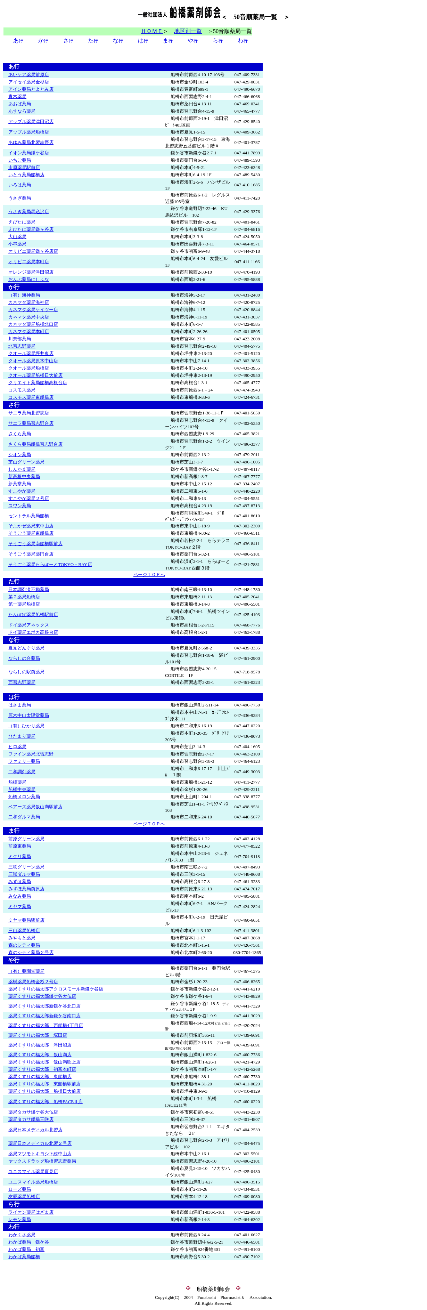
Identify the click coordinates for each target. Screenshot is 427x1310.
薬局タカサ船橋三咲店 (31, 1119)
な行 (13, 640)
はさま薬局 (19, 704)
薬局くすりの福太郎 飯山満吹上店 (44, 1062)
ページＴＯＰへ (149, 574)
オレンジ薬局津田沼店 (31, 272)
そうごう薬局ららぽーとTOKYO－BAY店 (50, 564)
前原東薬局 (19, 846)
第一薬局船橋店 (24, 604)
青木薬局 (17, 96)
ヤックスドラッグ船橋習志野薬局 (42, 1161)
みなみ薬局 (19, 896)
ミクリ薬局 (19, 856)
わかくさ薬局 (21, 1234)
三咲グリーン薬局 (26, 867)
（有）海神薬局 (24, 295)
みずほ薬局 (19, 881)
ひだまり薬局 (21, 736)
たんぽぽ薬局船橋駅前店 (33, 614)
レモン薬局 (19, 1219)
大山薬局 (17, 236)
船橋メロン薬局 (24, 796)
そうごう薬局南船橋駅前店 (35, 543)
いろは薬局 (19, 184)
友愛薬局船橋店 (24, 1196)
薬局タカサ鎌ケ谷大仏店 (33, 1112)
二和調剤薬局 (21, 771)
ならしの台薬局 (24, 658)
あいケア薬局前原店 (28, 74)
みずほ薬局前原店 (26, 888)
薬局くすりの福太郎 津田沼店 (40, 1045)
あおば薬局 (19, 103)
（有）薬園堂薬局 (26, 971)
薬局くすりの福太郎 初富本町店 (42, 1069)
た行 (11, 581)
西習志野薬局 (21, 682)
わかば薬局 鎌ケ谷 (28, 1242)
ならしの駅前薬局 (26, 671)
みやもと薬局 (21, 937)
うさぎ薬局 (19, 198)
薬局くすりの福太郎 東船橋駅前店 (44, 1083)
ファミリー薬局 (24, 761)
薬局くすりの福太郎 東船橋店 (40, 1076)
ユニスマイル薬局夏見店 (33, 1171)
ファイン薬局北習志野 (31, 754)
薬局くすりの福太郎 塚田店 (37, 1035)
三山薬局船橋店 (24, 930)
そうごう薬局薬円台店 (31, 554)
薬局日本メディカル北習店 (35, 1129)
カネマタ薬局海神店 (28, 302)
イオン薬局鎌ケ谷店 (28, 152)
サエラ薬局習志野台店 (31, 423)
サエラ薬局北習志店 (28, 412)
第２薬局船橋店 (24, 596)
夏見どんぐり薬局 (26, 647)
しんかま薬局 (21, 469)
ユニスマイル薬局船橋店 (33, 1181)
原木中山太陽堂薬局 (28, 715)
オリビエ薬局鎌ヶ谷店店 (33, 251)
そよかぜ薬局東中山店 (31, 525)
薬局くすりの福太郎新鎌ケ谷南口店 (44, 1015)
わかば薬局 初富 (26, 1249)
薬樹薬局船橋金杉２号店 (33, 981)
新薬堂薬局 (19, 483)
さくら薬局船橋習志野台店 (35, 444)
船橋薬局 (17, 782)
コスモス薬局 (21, 390)
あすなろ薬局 (21, 111)
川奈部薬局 (19, 338)
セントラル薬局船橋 (28, 515)
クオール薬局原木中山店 (33, 360)
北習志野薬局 (21, 346)
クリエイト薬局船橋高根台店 (37, 382)
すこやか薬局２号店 (28, 498)
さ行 (13, 405)
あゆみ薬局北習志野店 (31, 142)
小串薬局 (17, 243)
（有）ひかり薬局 (26, 725)
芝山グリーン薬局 (26, 461)
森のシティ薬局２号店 (31, 952)
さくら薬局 (19, 433)
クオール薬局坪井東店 (31, 353)
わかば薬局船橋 (24, 1256)
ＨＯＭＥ (152, 31)
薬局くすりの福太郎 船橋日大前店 (44, 1091)
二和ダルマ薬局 (24, 816)
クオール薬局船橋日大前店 (35, 375)
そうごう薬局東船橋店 (31, 533)
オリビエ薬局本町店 (28, 261)
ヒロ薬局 (17, 746)
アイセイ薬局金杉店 (28, 81)
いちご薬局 (19, 160)
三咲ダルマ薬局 (24, 874)
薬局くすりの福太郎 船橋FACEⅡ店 (45, 1101)
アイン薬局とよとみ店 (31, 89)
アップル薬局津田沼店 (31, 121)
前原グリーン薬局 (26, 838)
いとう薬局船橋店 (26, 174)
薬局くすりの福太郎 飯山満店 (40, 1054)
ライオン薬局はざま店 (31, 1212)
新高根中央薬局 (24, 476)
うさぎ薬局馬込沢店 (28, 211)
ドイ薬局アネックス (28, 625)
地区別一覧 (188, 31)
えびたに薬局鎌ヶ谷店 (31, 229)
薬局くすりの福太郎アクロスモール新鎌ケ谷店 (55, 989)
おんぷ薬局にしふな (28, 279)
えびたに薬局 (21, 222)
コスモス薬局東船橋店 (31, 397)
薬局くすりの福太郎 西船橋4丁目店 (45, 1025)
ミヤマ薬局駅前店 (26, 920)
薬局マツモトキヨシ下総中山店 (40, 1153)
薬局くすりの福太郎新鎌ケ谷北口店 (44, 1006)
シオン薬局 (19, 454)
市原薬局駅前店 (24, 167)
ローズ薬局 (19, 1189)
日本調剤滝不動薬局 (28, 589)
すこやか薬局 (21, 491)
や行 (11, 960)
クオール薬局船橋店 (28, 368)
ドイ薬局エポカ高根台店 (33, 632)
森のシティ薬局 (24, 945)
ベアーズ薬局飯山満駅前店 (35, 806)
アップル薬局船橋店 (28, 132)
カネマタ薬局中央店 (28, 317)
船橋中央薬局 (21, 789)
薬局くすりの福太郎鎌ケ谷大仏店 (42, 996)
